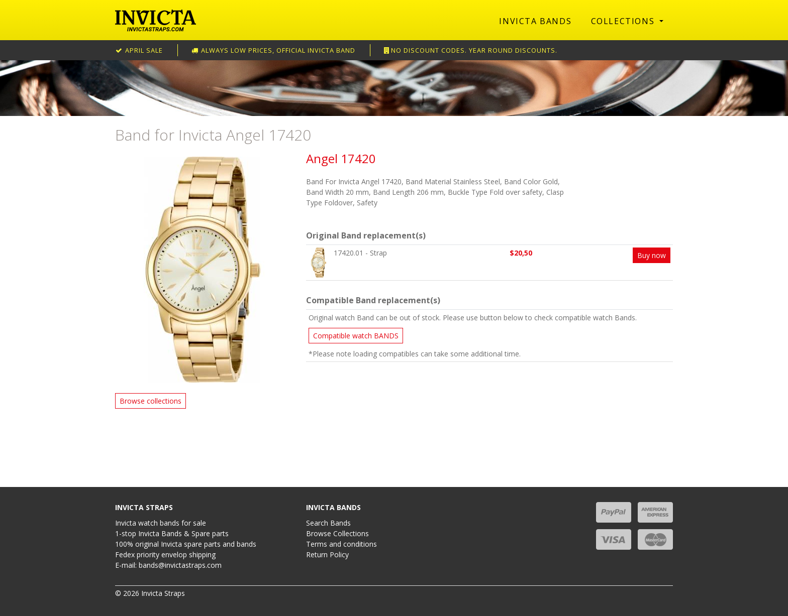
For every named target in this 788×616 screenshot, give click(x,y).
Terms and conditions (341, 544)
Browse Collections (337, 533)
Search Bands (328, 523)
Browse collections (150, 401)
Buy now (651, 255)
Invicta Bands (535, 21)
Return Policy (327, 554)
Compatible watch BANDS (356, 335)
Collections (624, 21)
